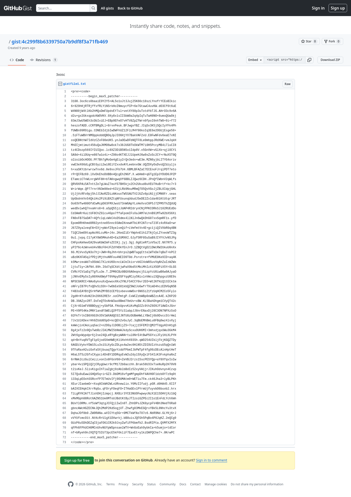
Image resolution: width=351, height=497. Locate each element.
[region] (175, 267)
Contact (195, 484)
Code (17, 59)
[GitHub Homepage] (71, 484)
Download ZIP (330, 60)
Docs (182, 484)
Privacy (123, 484)
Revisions (44, 59)
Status (151, 484)
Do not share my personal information (257, 484)
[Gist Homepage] (18, 8)
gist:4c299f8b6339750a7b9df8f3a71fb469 (59, 41)
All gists (107, 8)
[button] (309, 60)
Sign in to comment (211, 460)
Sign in (318, 8)
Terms (110, 484)
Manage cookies (216, 484)
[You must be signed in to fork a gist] (332, 41)
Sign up (338, 8)
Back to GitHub (130, 8)
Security (137, 484)
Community (168, 484)
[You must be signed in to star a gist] (309, 41)
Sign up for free (77, 460)
